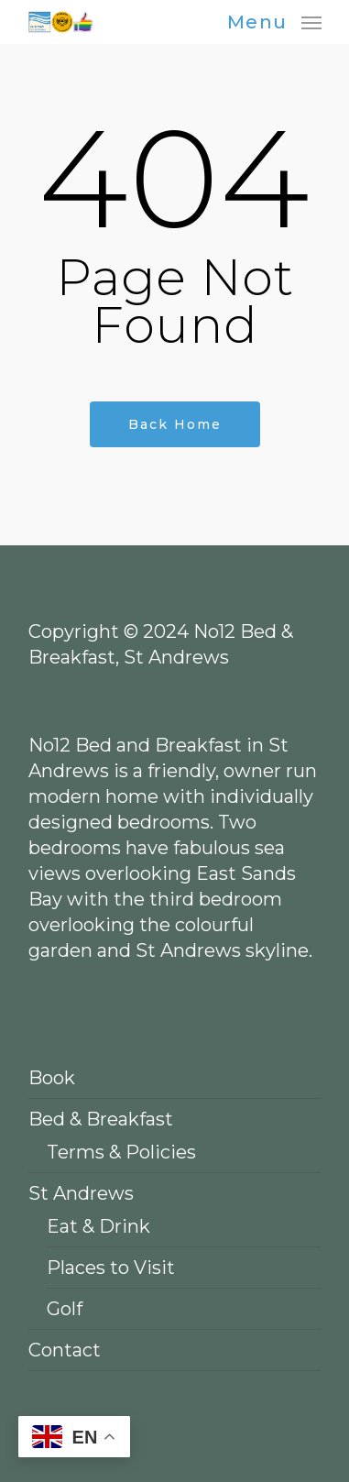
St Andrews (81, 1193)
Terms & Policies (121, 1152)
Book (51, 1078)
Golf (64, 1309)
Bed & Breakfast (100, 1119)
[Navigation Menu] (274, 21)
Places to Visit (111, 1268)
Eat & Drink (98, 1226)
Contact (64, 1350)
